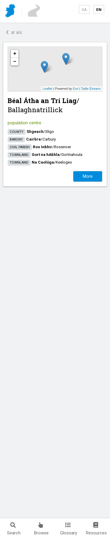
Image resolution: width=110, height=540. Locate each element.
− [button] (14, 61)
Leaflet (47, 88)
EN (98, 9)
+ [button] (14, 53)
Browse (41, 529)
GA (84, 9)
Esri (76, 88)
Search (14, 529)
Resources (96, 529)
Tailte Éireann (91, 88)
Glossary (68, 529)
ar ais (14, 32)
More (88, 176)
